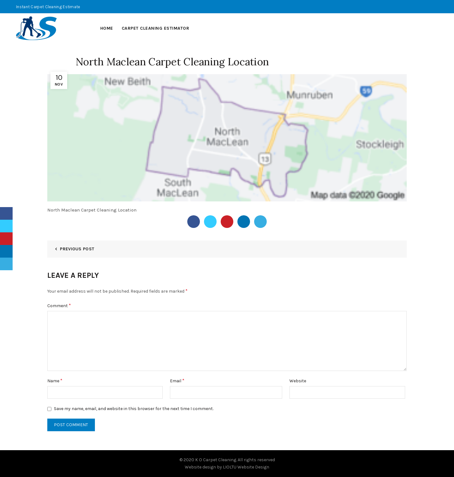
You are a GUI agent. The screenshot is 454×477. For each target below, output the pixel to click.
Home (106, 28)
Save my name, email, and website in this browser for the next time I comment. (133, 408)
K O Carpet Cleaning (215, 459)
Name (54, 381)
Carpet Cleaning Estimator (155, 28)
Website (297, 381)
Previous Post (77, 249)
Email (177, 381)
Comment (59, 305)
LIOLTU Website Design (246, 467)
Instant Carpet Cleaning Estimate (48, 6)
